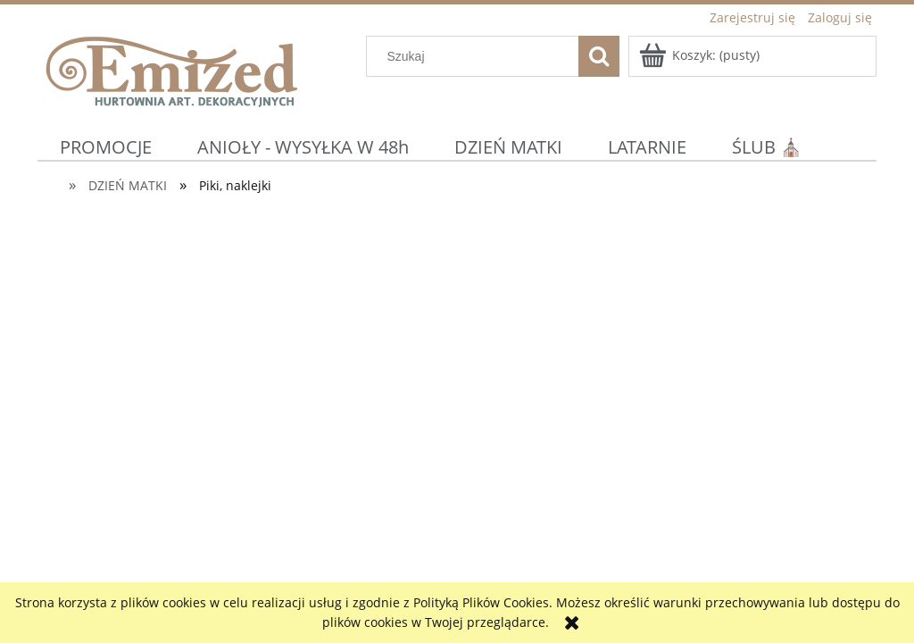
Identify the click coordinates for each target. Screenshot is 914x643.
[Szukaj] (598, 56)
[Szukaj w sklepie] (476, 56)
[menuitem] (106, 146)
